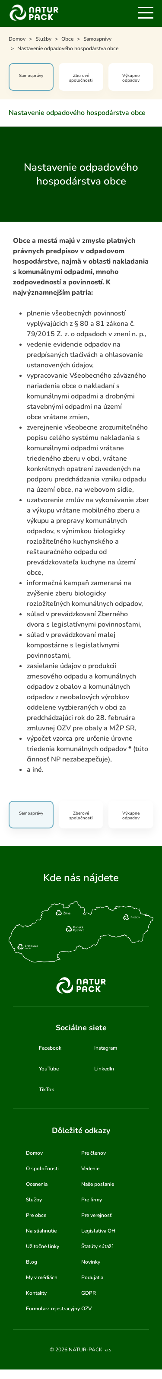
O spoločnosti (42, 1168)
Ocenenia (37, 1184)
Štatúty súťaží (97, 1246)
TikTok (46, 1089)
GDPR (88, 1293)
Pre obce (36, 1215)
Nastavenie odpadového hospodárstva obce (77, 113)
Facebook (50, 1048)
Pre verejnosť (96, 1215)
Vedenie (90, 1168)
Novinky (90, 1261)
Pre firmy (91, 1199)
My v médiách (41, 1277)
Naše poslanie (97, 1184)
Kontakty (36, 1293)
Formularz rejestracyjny (53, 1308)
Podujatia (92, 1277)
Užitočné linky (42, 1246)
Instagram (105, 1048)
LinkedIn (104, 1068)
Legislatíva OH (98, 1230)
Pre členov (93, 1153)
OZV (86, 1308)
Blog (31, 1261)
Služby (34, 1199)
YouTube (49, 1068)
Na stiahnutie (41, 1230)
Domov (34, 1153)
